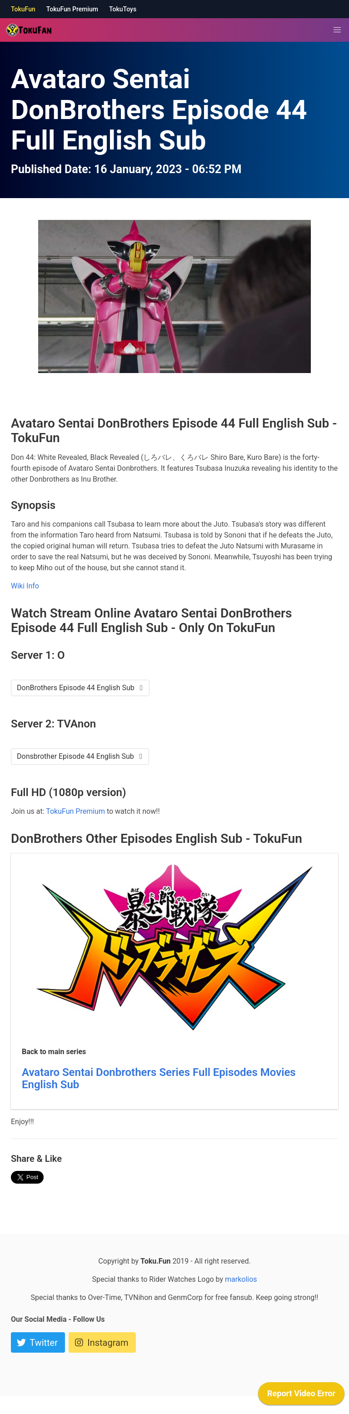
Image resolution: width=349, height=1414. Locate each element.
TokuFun (23, 9)
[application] (301, 1396)
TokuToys (122, 9)
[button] (337, 30)
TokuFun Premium (72, 9)
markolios (241, 1279)
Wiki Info (25, 586)
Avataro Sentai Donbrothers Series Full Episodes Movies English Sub (159, 1078)
